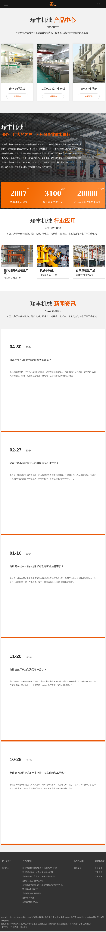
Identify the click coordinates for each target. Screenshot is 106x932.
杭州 (76, 924)
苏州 (72, 924)
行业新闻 (98, 872)
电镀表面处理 (93, 917)
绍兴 (89, 924)
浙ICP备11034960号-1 (10, 924)
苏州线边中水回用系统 (32, 893)
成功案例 (77, 868)
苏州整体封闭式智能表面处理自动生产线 (39, 868)
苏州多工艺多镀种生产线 (32, 881)
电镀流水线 (82, 917)
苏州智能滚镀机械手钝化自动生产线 (37, 872)
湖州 (50, 924)
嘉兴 (63, 924)
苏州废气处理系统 (30, 902)
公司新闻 (98, 868)
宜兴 (67, 924)
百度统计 (14, 927)
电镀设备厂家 (70, 917)
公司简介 (5, 868)
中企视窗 (33, 924)
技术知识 (98, 876)
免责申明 (5, 927)
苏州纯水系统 (28, 898)
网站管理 (23, 927)
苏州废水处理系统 (30, 889)
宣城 (59, 924)
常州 (54, 924)
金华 (80, 924)
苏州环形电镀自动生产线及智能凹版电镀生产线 (42, 885)
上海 (85, 924)
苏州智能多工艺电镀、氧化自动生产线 (38, 876)
